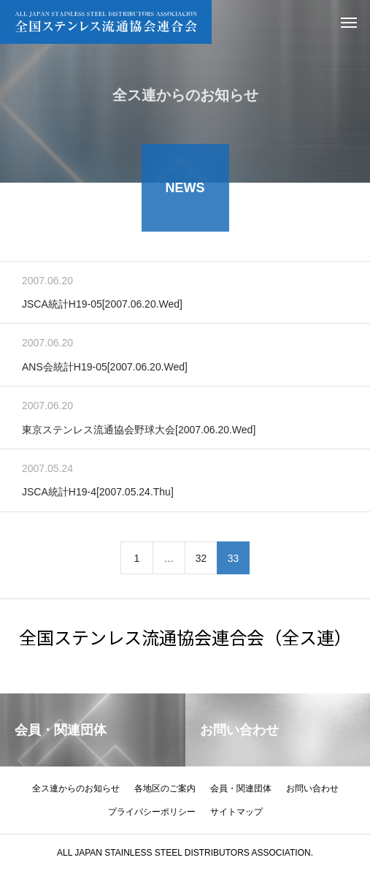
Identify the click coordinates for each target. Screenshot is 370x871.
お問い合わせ (312, 788)
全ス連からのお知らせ (76, 788)
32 (201, 560)
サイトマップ (236, 812)
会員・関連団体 (240, 788)
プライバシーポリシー (152, 812)
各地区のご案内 (165, 788)
